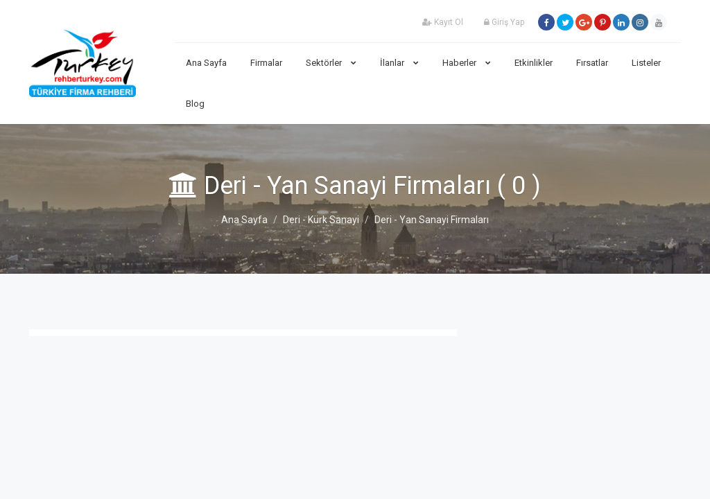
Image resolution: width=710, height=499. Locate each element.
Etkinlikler (533, 63)
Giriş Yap (504, 22)
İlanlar (399, 63)
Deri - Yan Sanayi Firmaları (431, 219)
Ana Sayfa (206, 63)
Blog (195, 103)
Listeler (646, 63)
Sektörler (331, 63)
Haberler (466, 63)
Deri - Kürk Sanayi (321, 219)
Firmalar (266, 63)
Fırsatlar (592, 63)
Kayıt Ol (442, 22)
